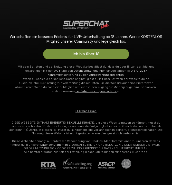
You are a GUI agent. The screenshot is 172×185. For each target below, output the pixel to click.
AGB (57, 70)
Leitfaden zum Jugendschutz (96, 91)
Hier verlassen (86, 111)
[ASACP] (103, 165)
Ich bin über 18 (86, 54)
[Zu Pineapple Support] (123, 164)
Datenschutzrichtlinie (55, 144)
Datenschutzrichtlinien (90, 70)
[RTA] (51, 165)
